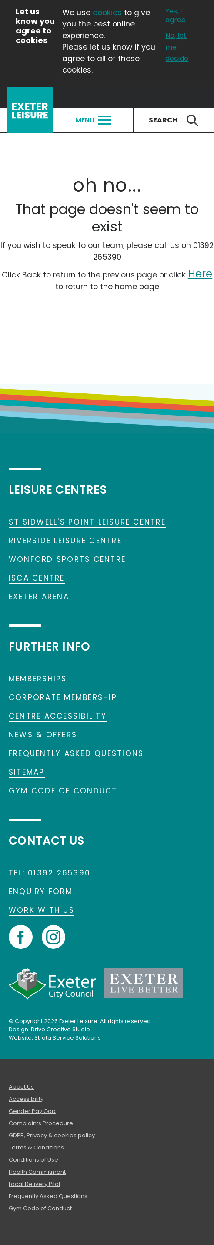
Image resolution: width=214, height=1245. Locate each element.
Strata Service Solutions (67, 1037)
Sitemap (27, 772)
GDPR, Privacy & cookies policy (52, 1135)
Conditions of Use (33, 1160)
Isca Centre (37, 578)
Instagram (53, 937)
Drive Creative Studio (60, 1029)
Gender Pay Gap (32, 1111)
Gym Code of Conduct (63, 791)
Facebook (21, 937)
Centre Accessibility (58, 716)
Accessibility (26, 1099)
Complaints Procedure (41, 1123)
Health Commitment (37, 1172)
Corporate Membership (63, 697)
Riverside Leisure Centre (65, 540)
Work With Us (41, 910)
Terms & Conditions (36, 1147)
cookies (107, 12)
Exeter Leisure (30, 110)
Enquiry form (41, 891)
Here (200, 274)
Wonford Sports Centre (67, 559)
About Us (21, 1087)
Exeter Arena (39, 596)
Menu (93, 120)
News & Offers (43, 735)
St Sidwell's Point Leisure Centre (87, 522)
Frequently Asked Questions (76, 753)
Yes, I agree (175, 15)
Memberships (38, 679)
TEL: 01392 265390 (49, 873)
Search (173, 120)
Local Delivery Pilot (34, 1184)
